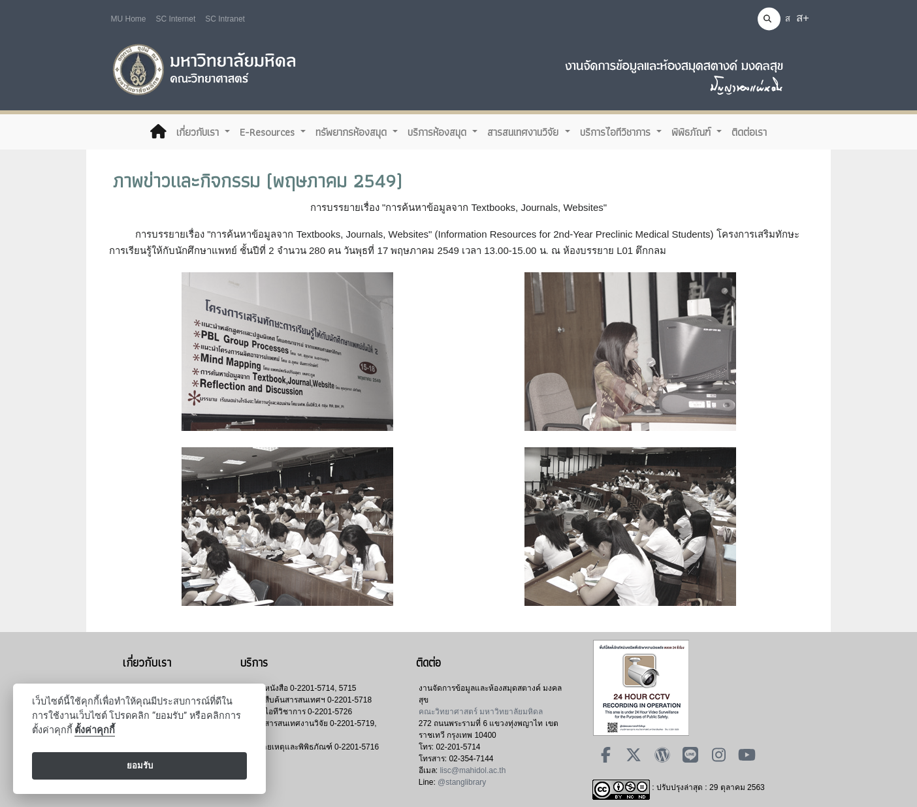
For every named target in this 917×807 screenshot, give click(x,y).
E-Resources (269, 131)
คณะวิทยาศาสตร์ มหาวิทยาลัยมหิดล (481, 711)
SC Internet (176, 19)
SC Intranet (225, 19)
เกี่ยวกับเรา (199, 131)
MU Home (128, 19)
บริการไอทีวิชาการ (617, 131)
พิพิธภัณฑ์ (692, 131)
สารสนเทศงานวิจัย (524, 131)
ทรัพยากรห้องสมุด (352, 131)
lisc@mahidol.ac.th (473, 770)
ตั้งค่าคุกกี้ (94, 730)
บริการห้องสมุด (439, 131)
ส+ (802, 18)
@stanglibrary (462, 782)
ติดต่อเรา (749, 131)
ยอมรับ (140, 765)
